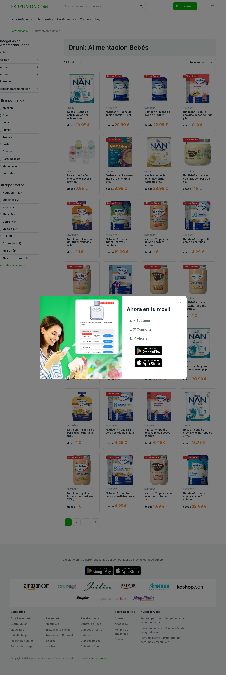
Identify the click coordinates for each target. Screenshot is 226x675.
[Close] (180, 302)
